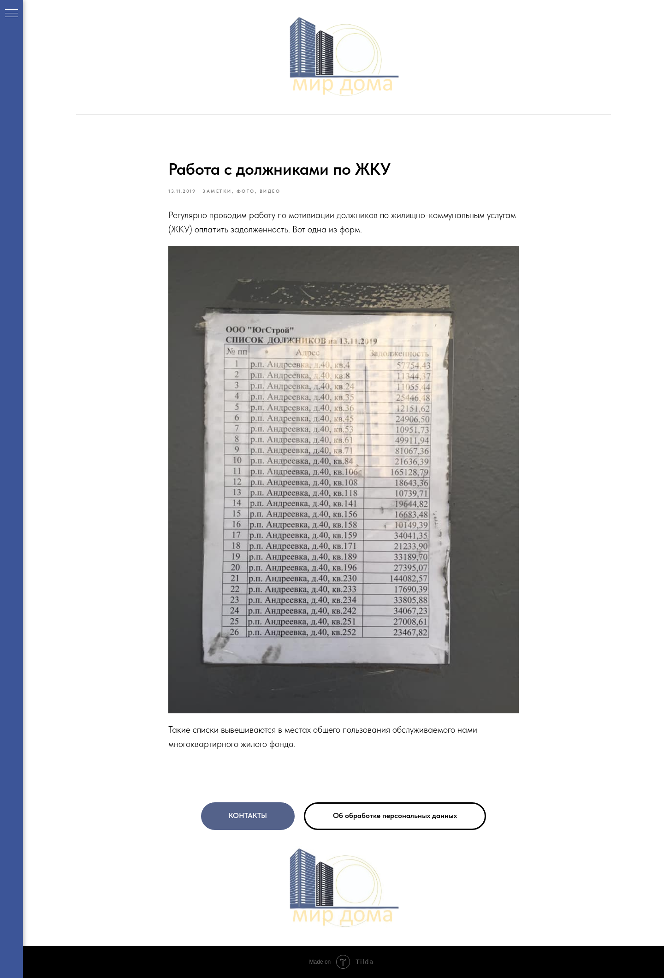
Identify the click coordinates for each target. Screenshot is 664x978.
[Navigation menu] (11, 13)
